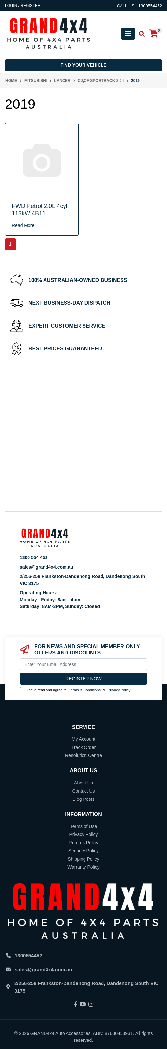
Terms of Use (83, 826)
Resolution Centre (83, 755)
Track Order (83, 747)
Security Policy (83, 850)
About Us (83, 782)
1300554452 (28, 955)
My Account (83, 739)
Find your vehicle (83, 65)
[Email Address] (83, 664)
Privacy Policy (119, 690)
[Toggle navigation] (128, 34)
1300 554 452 (34, 557)
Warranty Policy (83, 867)
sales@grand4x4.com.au (46, 567)
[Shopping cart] (153, 34)
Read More (23, 225)
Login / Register (23, 5)
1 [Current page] (10, 244)
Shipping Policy (83, 859)
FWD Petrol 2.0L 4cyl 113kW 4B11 (39, 210)
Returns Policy (83, 842)
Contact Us (83, 791)
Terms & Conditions (85, 690)
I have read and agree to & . (75, 689)
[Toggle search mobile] (140, 34)
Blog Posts (84, 799)
